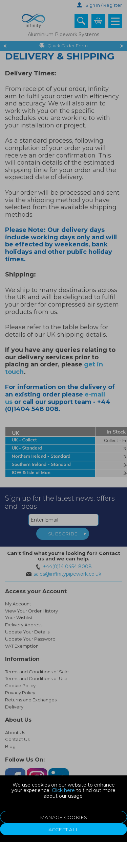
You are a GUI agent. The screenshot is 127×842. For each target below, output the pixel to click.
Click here (63, 790)
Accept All (63, 829)
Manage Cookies (63, 817)
